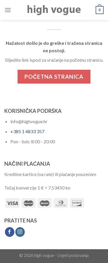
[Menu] (7, 10)
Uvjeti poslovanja (73, 255)
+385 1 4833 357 (27, 131)
